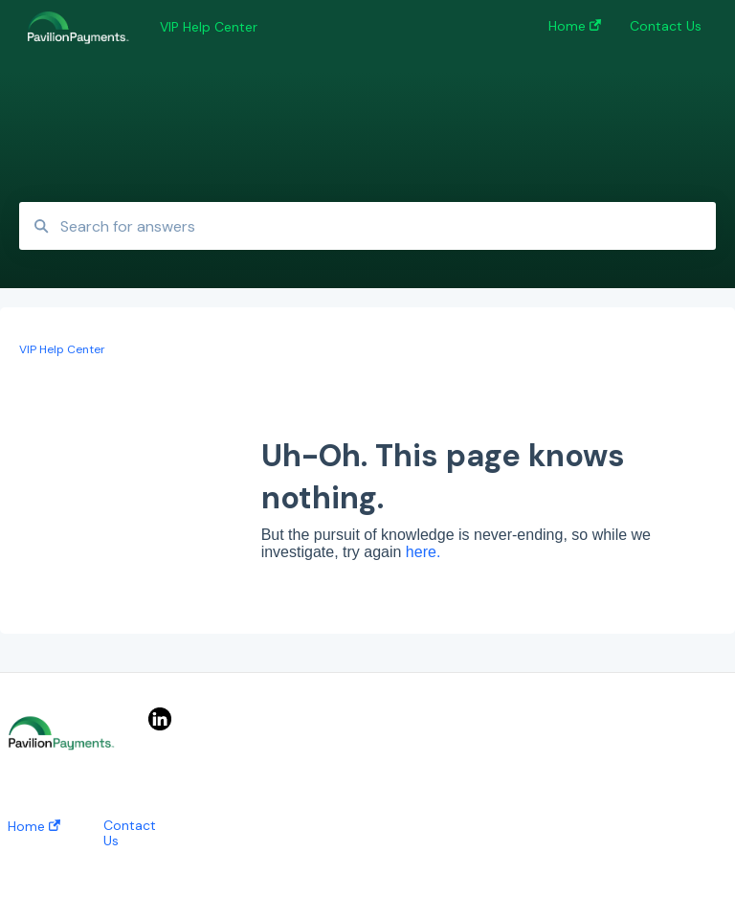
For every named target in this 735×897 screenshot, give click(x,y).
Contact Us (129, 833)
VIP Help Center (208, 26)
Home (34, 826)
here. (423, 552)
